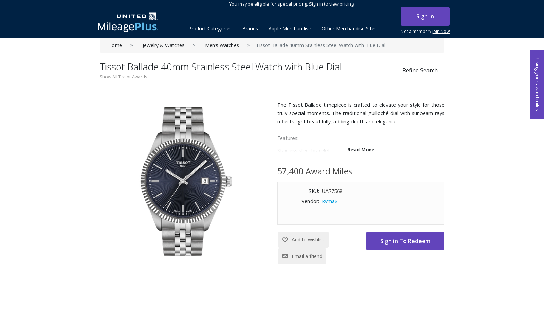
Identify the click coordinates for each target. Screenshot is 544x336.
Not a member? (425, 31)
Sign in (425, 16)
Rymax (330, 201)
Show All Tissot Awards (123, 76)
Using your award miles (537, 84)
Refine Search (420, 70)
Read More (360, 149)
